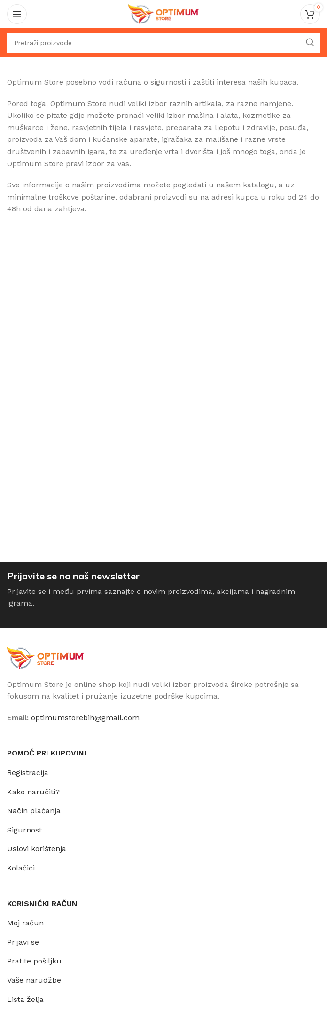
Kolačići (21, 867)
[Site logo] (163, 13)
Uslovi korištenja (36, 848)
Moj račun (25, 922)
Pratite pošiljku (34, 960)
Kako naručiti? (33, 791)
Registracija (27, 772)
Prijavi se (23, 942)
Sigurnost (24, 829)
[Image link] (45, 657)
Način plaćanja (34, 810)
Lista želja (25, 999)
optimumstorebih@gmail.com (85, 717)
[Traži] (163, 43)
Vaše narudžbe (34, 980)
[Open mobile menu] (16, 14)
